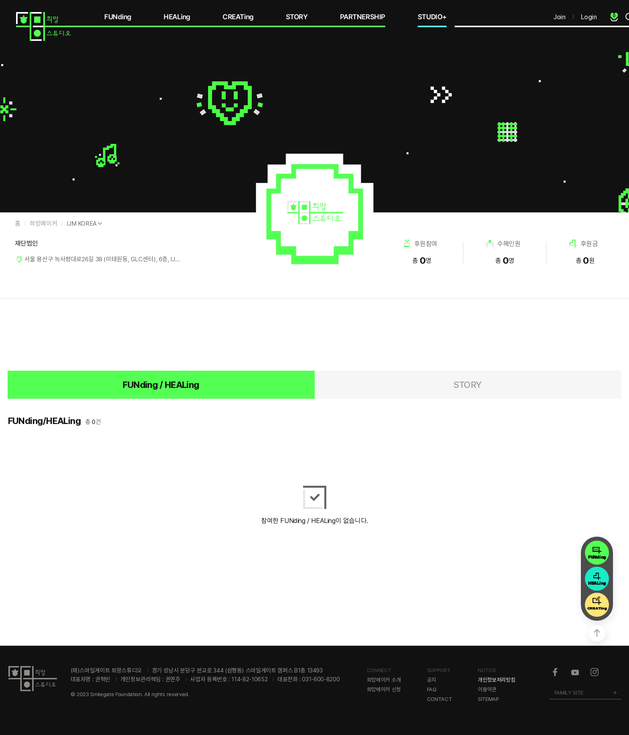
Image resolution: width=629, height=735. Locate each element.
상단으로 (597, 633)
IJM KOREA (82, 223)
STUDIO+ (432, 17)
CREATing (238, 17)
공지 (431, 679)
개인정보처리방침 (496, 679)
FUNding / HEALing (161, 385)
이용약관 (487, 689)
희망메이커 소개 (384, 679)
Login (589, 17)
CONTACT (439, 699)
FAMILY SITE (568, 692)
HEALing (177, 17)
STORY (297, 17)
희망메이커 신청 (384, 689)
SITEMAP (488, 699)
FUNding (117, 17)
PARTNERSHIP (362, 17)
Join (559, 17)
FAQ (432, 689)
